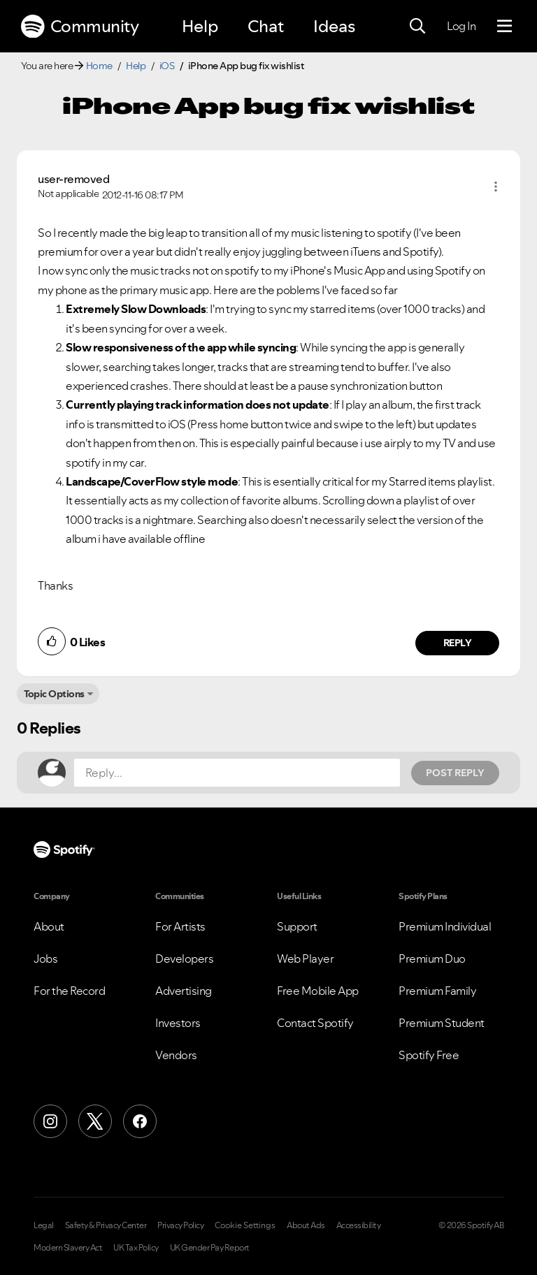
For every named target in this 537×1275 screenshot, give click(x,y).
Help (200, 26)
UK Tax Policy (136, 1247)
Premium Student (442, 1022)
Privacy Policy (180, 1225)
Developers (184, 958)
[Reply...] (237, 773)
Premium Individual (445, 926)
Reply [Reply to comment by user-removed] (457, 643)
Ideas (334, 26)
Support (297, 926)
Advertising (183, 990)
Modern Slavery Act (68, 1247)
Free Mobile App (318, 990)
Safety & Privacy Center (106, 1225)
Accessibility (358, 1225)
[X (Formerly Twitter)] (95, 1121)
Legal (44, 1225)
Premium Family (437, 990)
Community (79, 26)
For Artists (180, 926)
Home (99, 66)
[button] (495, 186)
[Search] (417, 26)
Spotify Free (429, 1055)
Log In (461, 26)
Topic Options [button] (54, 694)
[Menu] (504, 26)
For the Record (69, 990)
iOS (167, 66)
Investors (178, 1022)
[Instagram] (50, 1121)
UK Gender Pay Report (210, 1247)
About (49, 926)
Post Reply (455, 773)
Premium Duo (432, 958)
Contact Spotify (315, 1022)
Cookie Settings (245, 1225)
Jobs (45, 958)
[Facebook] (140, 1121)
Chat (266, 26)
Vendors (176, 1055)
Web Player (305, 958)
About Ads (306, 1225)
